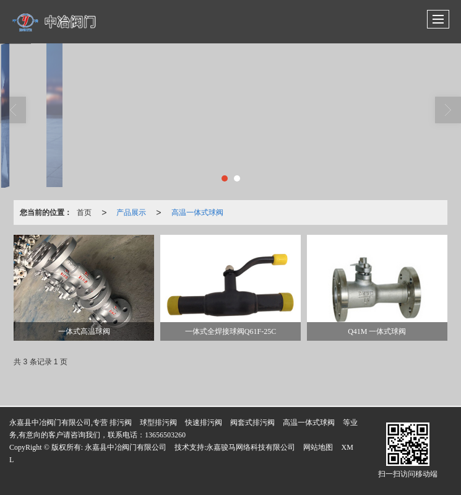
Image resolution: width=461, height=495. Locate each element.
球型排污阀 (158, 422)
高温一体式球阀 (197, 212)
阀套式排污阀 (252, 422)
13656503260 (165, 435)
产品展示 (131, 212)
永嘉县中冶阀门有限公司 (125, 447)
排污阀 (121, 422)
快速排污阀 (203, 422)
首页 (84, 212)
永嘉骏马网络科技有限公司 (250, 447)
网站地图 (318, 447)
